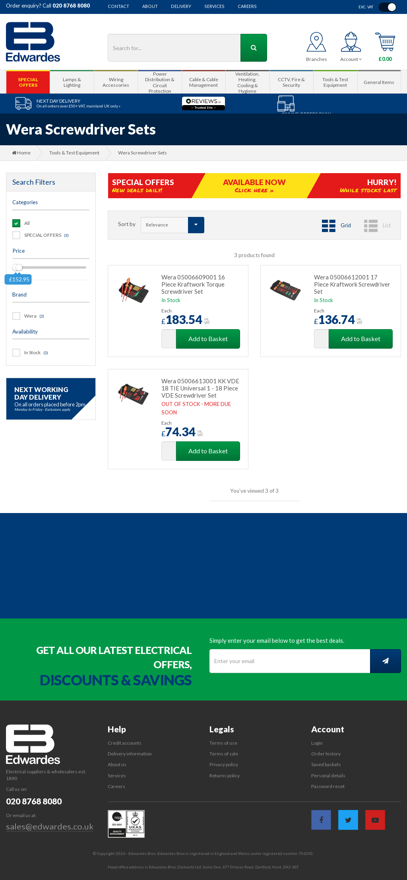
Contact (118, 6)
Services (214, 6)
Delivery (181, 6)
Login (317, 743)
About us (117, 764)
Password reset (328, 786)
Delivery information (130, 754)
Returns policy (224, 776)
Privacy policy (223, 764)
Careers (247, 6)
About (150, 6)
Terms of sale (223, 754)
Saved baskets (326, 764)
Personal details (328, 776)
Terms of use (223, 743)
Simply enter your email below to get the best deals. (276, 640)
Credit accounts (124, 743)
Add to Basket (208, 338)
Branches (316, 59)
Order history (326, 754)
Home (21, 153)
